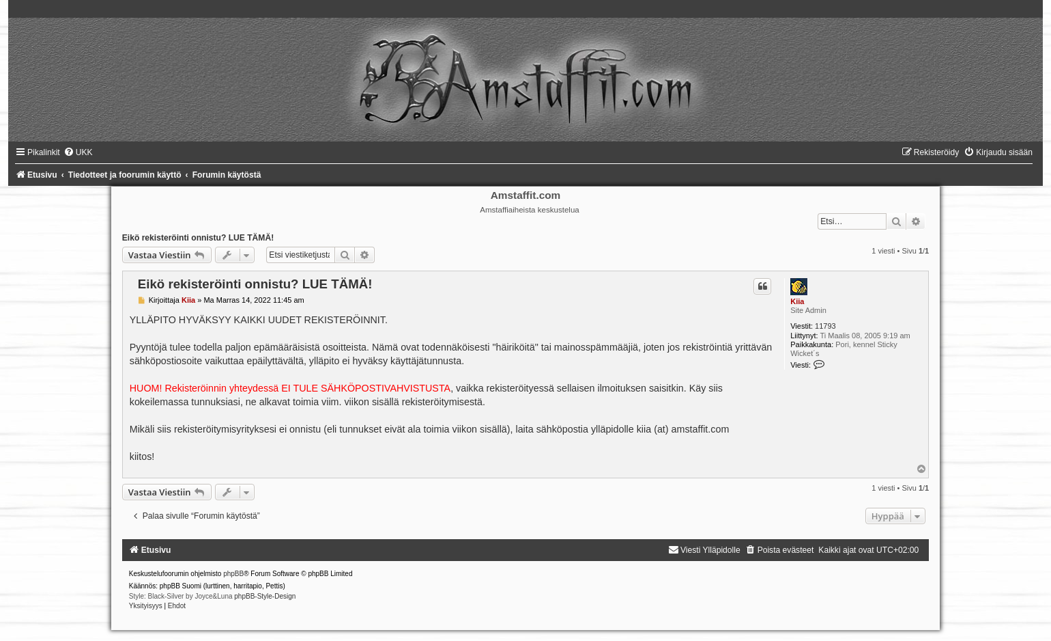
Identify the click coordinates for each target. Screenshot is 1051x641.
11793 (825, 326)
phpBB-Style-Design (265, 596)
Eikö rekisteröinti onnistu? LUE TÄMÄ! (198, 238)
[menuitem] (78, 152)
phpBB (233, 573)
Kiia (797, 301)
